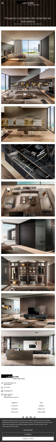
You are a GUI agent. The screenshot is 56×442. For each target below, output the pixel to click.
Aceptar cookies (28, 439)
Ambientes (14, 403)
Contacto (14, 406)
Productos (41, 409)
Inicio (15, 24)
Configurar (28, 434)
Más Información (28, 430)
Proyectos (14, 412)
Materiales (14, 409)
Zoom (28, 48)
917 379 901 (7, 387)
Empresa (41, 406)
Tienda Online (41, 412)
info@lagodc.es (8, 391)
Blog (41, 403)
